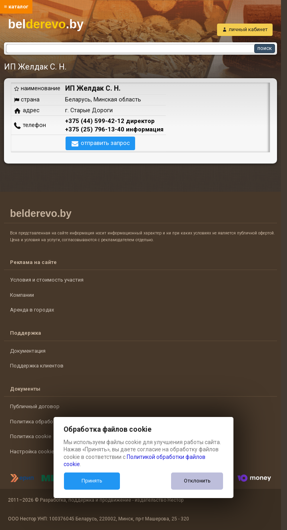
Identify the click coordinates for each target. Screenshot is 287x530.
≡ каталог (16, 7)
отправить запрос (105, 143)
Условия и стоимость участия (47, 280)
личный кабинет (248, 29)
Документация (28, 351)
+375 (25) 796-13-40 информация (114, 129)
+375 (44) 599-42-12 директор (110, 121)
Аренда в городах (32, 310)
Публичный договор (35, 406)
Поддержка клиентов (37, 366)
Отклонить (197, 481)
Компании (22, 295)
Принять (92, 481)
